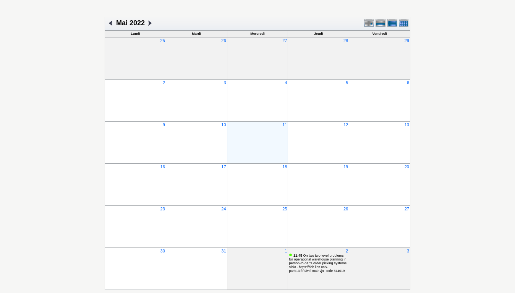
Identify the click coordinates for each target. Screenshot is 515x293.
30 (162, 251)
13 (407, 124)
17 (223, 166)
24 (223, 209)
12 (345, 124)
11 (284, 124)
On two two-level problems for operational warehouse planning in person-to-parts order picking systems (318, 259)
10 (223, 124)
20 (407, 166)
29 (407, 40)
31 (223, 251)
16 (162, 166)
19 (345, 166)
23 (162, 209)
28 (345, 40)
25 (162, 40)
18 (284, 166)
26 (223, 40)
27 (284, 40)
